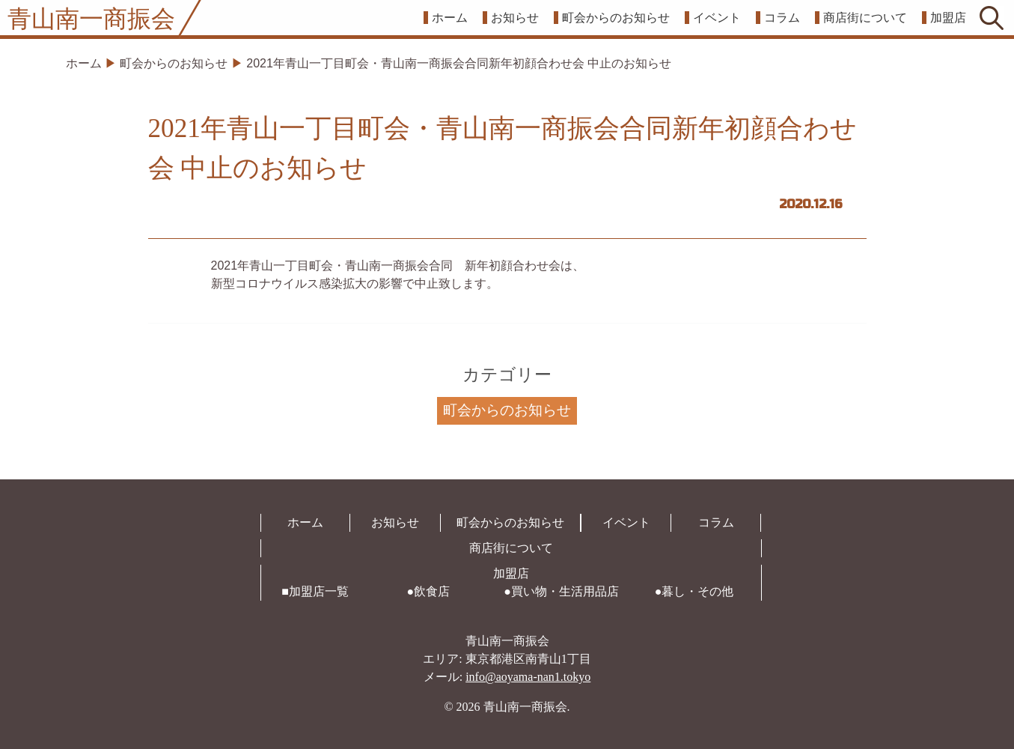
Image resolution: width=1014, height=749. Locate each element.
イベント (717, 17)
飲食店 (432, 591)
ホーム (450, 17)
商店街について (865, 17)
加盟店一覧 (319, 591)
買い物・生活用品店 (565, 591)
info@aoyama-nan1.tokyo (527, 676)
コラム (782, 17)
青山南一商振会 (91, 18)
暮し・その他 (697, 591)
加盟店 (948, 17)
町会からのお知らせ (616, 17)
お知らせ (515, 17)
